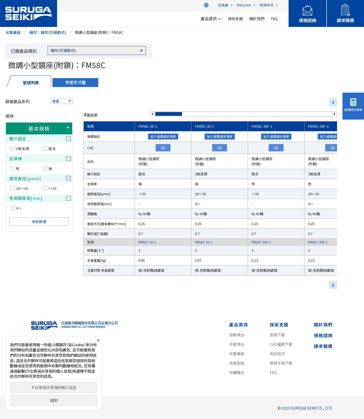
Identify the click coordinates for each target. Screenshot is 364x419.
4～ (19, 208)
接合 (52, 148)
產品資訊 (238, 324)
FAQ (273, 372)
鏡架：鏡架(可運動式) (47, 32)
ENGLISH (244, 5)
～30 (52, 188)
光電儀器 (12, 32)
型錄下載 (277, 334)
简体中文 (267, 5)
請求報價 (323, 346)
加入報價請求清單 (163, 136)
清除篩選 (39, 221)
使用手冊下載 (281, 363)
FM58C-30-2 (204, 126)
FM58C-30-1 (147, 126)
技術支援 (279, 324)
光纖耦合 (236, 372)
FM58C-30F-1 (261, 126)
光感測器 (236, 363)
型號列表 (31, 82)
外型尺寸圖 (75, 82)
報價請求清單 (353, 109)
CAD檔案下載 (281, 344)
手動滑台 (236, 344)
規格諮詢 (323, 335)
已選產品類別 (24, 51)
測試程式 (277, 353)
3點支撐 (22, 148)
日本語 (223, 5)
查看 (55, 101)
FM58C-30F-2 (318, 126)
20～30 (22, 188)
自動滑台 (236, 334)
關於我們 (323, 324)
